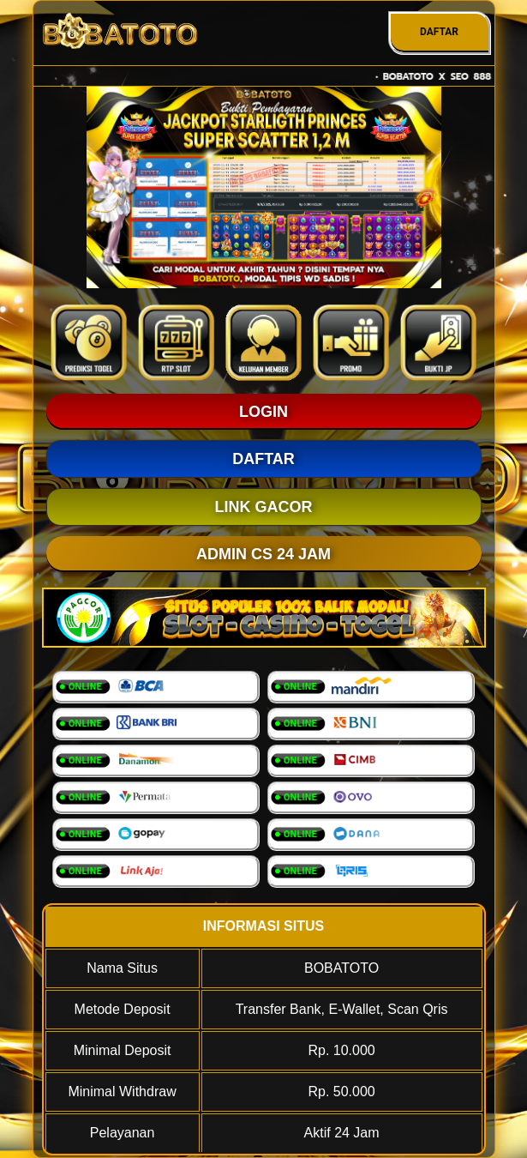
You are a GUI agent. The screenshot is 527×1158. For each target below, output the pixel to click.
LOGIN (263, 411)
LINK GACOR (264, 507)
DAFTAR (439, 32)
